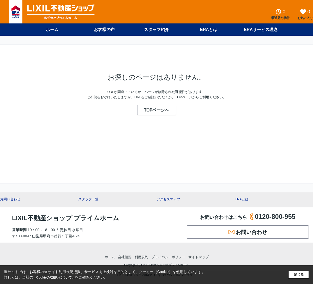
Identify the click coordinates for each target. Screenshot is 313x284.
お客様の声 (104, 29)
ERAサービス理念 (261, 29)
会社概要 (124, 257)
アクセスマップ (168, 199)
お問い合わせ (10, 199)
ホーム (52, 29)
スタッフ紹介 (156, 29)
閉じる (299, 274)
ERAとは (208, 29)
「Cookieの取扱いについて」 (54, 277)
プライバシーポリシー (168, 257)
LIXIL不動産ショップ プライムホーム (65, 217)
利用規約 (141, 257)
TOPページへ (156, 110)
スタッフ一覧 (88, 199)
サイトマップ (198, 257)
